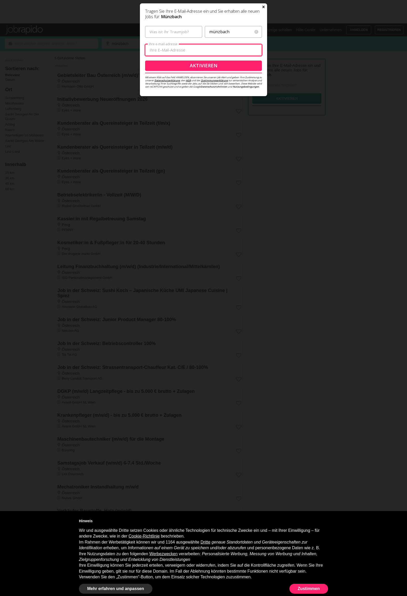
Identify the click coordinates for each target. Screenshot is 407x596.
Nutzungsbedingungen (246, 143)
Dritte (205, 542)
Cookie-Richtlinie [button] (144, 536)
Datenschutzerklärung (167, 136)
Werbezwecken (163, 554)
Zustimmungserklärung (214, 136)
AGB (188, 136)
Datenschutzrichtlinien (214, 143)
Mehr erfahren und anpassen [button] (115, 588)
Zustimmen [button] (309, 588)
